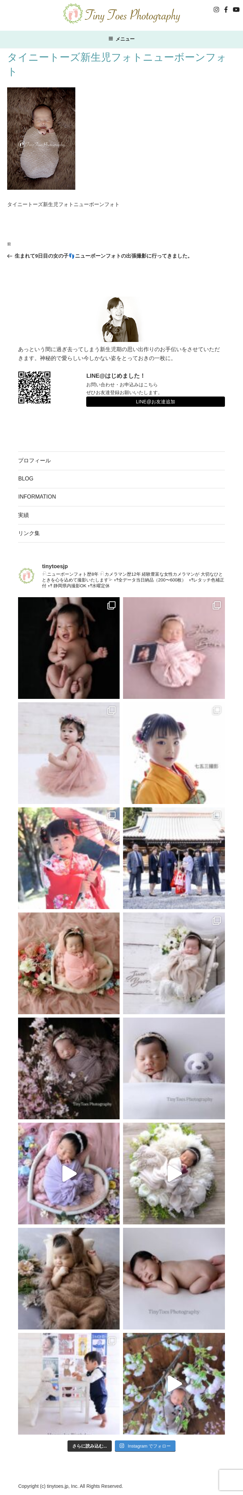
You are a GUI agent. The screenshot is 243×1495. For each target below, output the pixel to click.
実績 (23, 515)
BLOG (25, 478)
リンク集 (29, 533)
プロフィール (34, 460)
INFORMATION (37, 497)
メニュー (121, 39)
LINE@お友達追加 (155, 401)
